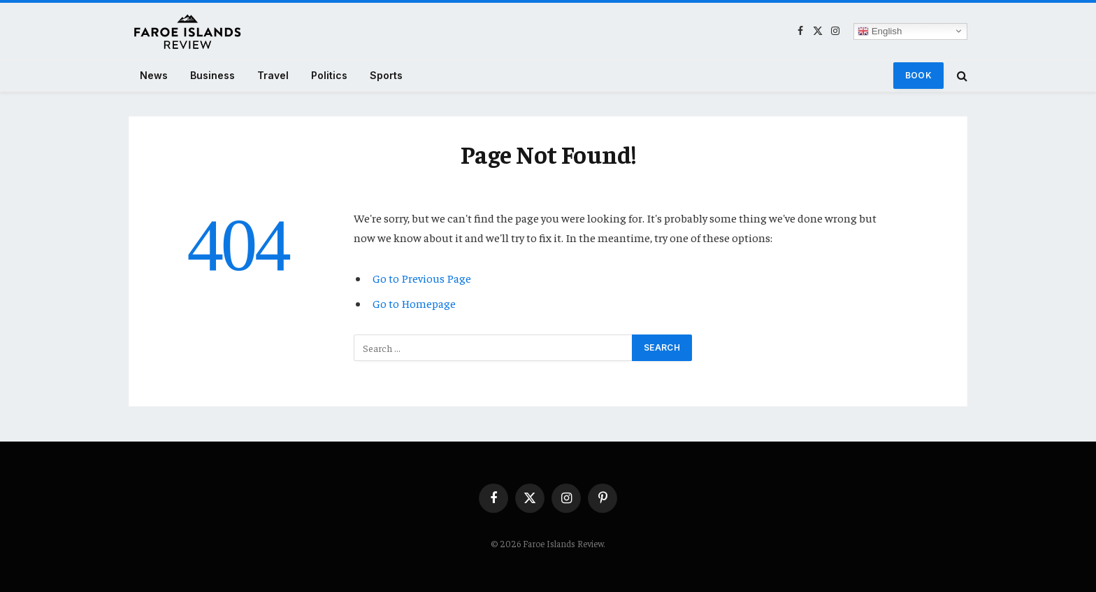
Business (212, 75)
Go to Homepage (414, 303)
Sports (386, 75)
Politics (329, 75)
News (154, 75)
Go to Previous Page (422, 278)
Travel (273, 75)
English (880, 30)
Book (918, 75)
